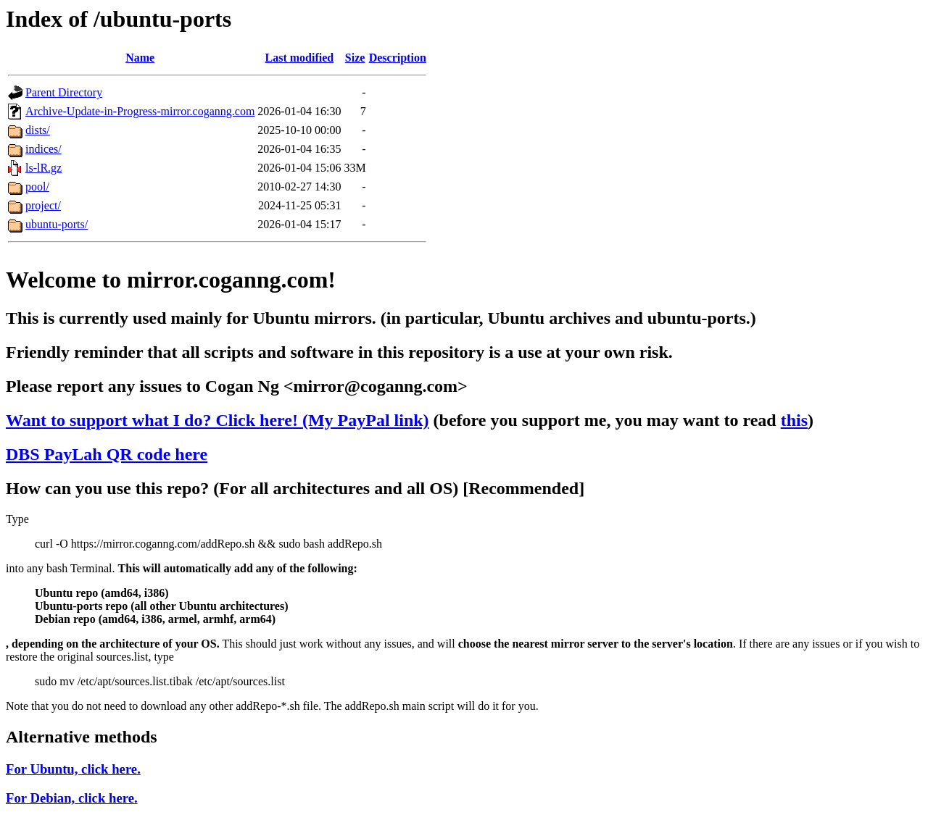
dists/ (37, 130)
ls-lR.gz (43, 168)
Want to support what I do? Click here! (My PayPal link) (217, 420)
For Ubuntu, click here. (73, 769)
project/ (43, 205)
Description (397, 57)
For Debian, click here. (72, 798)
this (794, 420)
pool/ (37, 186)
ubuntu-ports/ (56, 224)
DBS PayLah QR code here (106, 454)
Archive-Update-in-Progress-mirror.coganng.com (139, 111)
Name (139, 57)
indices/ (43, 149)
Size (355, 57)
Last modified (299, 57)
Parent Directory (63, 92)
